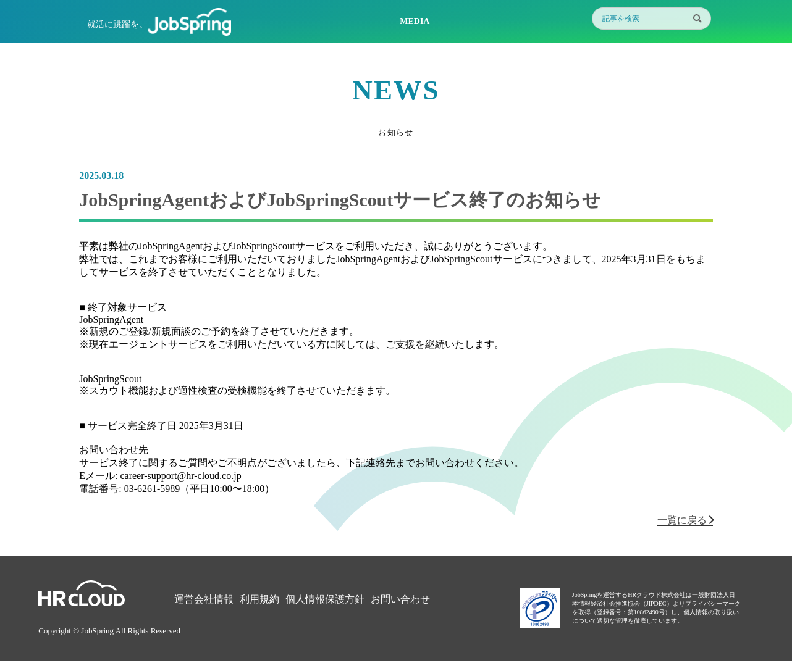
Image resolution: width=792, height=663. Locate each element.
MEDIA (414, 21)
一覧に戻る (685, 520)
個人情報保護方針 (324, 599)
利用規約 (259, 599)
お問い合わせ (400, 599)
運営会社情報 (204, 599)
